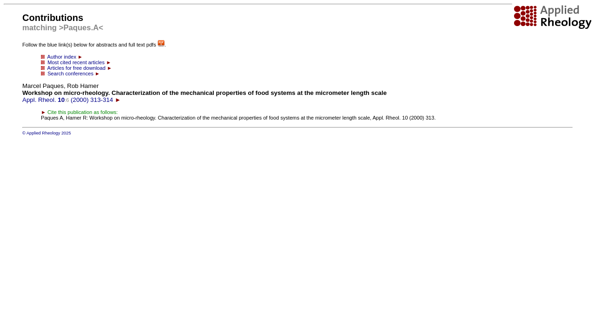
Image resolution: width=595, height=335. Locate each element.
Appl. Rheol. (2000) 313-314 (204, 92)
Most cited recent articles (76, 62)
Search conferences (70, 73)
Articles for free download (76, 68)
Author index (62, 57)
